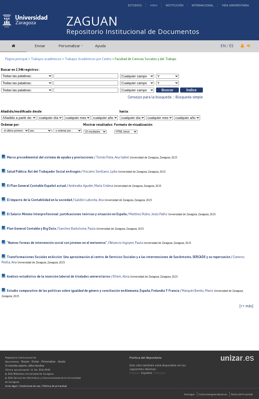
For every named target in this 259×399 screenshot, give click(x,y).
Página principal (16, 59)
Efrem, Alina (121, 276)
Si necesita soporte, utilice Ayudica (24, 365)
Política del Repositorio (146, 357)
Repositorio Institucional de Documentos (132, 31)
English (135, 373)
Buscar (25, 361)
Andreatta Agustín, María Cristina (91, 186)
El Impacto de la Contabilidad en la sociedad (39, 200)
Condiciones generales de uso (213, 394)
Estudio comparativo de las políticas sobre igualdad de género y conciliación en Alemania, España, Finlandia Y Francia (93, 290)
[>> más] (246, 305)
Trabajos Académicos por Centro (88, 59)
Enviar (40, 45)
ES (231, 45)
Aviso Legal (189, 394)
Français (159, 373)
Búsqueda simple (189, 97)
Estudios (135, 5)
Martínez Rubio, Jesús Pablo (148, 214)
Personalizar (69, 45)
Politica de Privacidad (242, 394)
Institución (174, 5)
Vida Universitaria (235, 5)
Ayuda (100, 45)
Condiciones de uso (29, 386)
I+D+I (153, 5)
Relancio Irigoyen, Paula (126, 243)
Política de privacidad (54, 386)
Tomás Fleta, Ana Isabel (112, 157)
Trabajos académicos (46, 59)
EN (223, 45)
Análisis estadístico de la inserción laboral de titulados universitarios (58, 276)
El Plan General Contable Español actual (36, 186)
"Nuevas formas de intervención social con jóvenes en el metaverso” (57, 243)
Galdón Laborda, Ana (89, 200)
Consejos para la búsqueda (149, 97)
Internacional (202, 5)
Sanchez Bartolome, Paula (77, 228)
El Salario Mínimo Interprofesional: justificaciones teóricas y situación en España (67, 214)
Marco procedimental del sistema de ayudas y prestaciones (50, 157)
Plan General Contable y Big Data (31, 228)
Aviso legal (11, 386)
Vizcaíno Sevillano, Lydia (100, 171)
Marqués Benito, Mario (197, 290)
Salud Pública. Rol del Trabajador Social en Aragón (43, 171)
